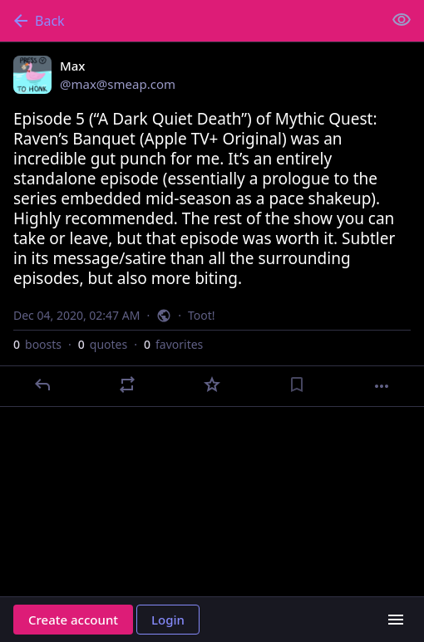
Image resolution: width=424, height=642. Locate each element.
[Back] (189, 21)
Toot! (201, 315)
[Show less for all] (401, 20)
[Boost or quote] (127, 385)
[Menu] (396, 619)
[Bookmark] (297, 385)
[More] (382, 386)
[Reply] (42, 385)
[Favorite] (212, 385)
